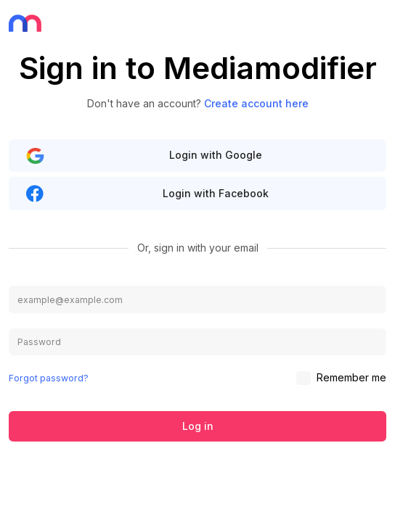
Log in (197, 426)
